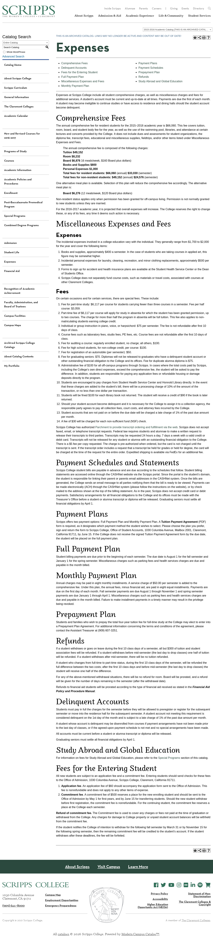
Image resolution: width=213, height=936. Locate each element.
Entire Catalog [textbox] (10, 42)
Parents (143, 8)
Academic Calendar (16, 115)
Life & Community (171, 15)
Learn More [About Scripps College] (138, 866)
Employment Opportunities (61, 900)
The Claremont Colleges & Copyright (195, 903)
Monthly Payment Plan (75, 85)
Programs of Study (15, 151)
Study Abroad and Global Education (161, 81)
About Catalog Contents (19, 356)
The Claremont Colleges (19, 106)
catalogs (63, 934)
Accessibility (160, 898)
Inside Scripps (112, 8)
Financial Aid (12, 271)
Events (185, 8)
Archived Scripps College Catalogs (19, 345)
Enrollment (11, 193)
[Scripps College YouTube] (171, 885)
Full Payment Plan (72, 76)
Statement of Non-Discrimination (199, 895)
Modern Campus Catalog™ (140, 934)
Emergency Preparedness (60, 905)
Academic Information (17, 170)
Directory (198, 8)
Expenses (10, 261)
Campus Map (53, 894)
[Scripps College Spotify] (200, 885)
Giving (174, 8)
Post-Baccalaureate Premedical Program (23, 204)
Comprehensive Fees (74, 63)
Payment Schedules (151, 67)
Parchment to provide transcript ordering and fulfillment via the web (136, 427)
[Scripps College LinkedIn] (193, 885)
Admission (10, 243)
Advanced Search (13, 56)
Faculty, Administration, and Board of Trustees (21, 304)
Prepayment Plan (149, 72)
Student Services (199, 15)
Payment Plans (148, 63)
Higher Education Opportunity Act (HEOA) (153, 905)
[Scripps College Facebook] (156, 885)
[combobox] (177, 29)
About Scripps (83, 15)
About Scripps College (17, 78)
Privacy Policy (159, 893)
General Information (16, 97)
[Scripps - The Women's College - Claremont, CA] (28, 11)
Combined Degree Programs (21, 225)
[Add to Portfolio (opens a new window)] (195, 37)
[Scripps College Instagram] (179, 885)
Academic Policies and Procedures (18, 181)
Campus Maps (12, 325)
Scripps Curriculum (15, 87)
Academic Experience (140, 15)
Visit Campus (109, 866)
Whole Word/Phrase (16, 52)
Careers (156, 8)
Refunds (144, 76)
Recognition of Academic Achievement (19, 291)
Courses (9, 160)
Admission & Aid (109, 15)
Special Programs (14, 215)
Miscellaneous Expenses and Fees (82, 81)
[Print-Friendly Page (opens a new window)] (204, 37)
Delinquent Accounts (74, 67)
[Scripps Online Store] (208, 885)
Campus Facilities (15, 315)
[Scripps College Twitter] (163, 885)
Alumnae (130, 8)
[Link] (209, 8)
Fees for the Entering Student (79, 72)
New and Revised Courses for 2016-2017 (22, 135)
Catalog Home (13, 64)
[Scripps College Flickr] (186, 885)
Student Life (11, 252)
